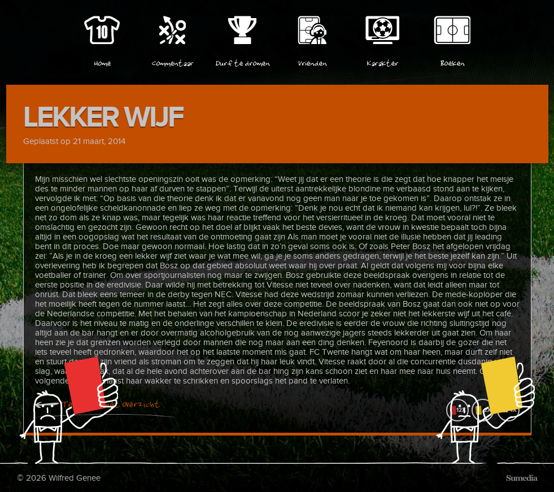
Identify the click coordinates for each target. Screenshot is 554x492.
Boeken (452, 62)
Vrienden (312, 62)
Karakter (382, 62)
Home (102, 62)
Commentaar (172, 62)
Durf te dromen (242, 62)
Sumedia (521, 477)
